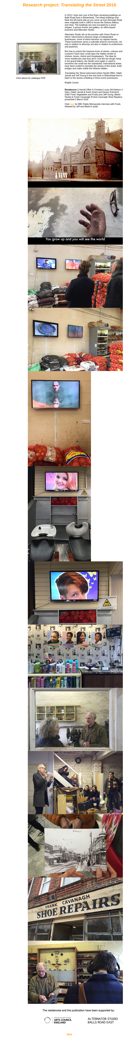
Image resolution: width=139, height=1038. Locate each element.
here (72, 104)
